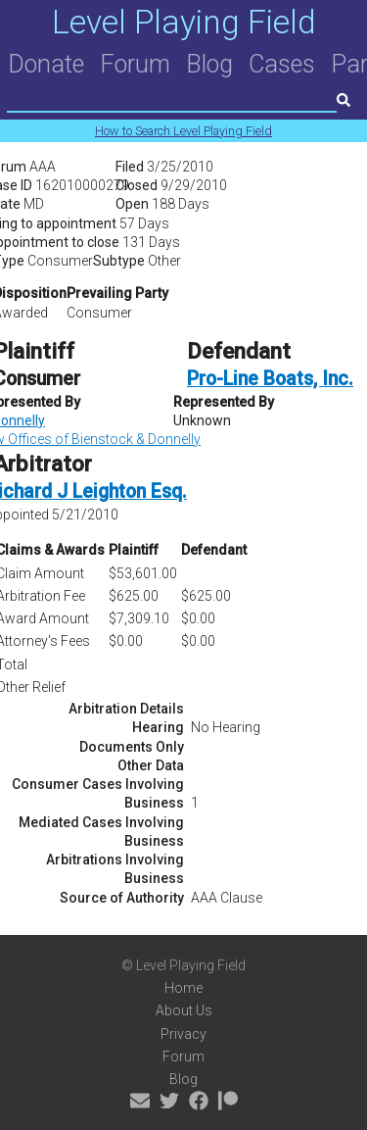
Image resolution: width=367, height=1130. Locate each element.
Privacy (183, 1034)
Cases (282, 64)
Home (183, 988)
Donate (46, 64)
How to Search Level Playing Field (183, 130)
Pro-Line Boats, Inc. (270, 379)
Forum (135, 64)
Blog (209, 64)
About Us (184, 1010)
